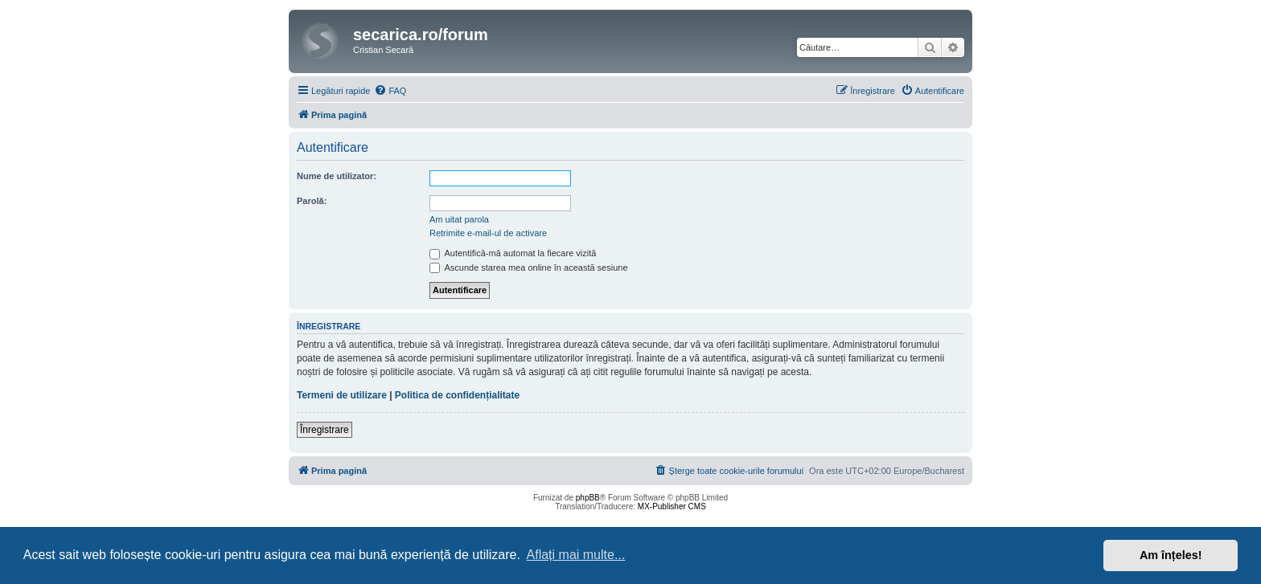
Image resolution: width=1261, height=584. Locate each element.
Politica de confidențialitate (457, 395)
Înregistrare (324, 429)
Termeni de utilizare (342, 395)
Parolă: (312, 201)
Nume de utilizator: (336, 176)
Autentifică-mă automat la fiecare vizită (512, 253)
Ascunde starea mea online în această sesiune (528, 267)
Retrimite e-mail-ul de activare (488, 233)
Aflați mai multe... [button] (576, 555)
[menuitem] (390, 90)
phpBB (588, 497)
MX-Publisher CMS (672, 506)
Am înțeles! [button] (1171, 555)
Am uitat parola (459, 219)
